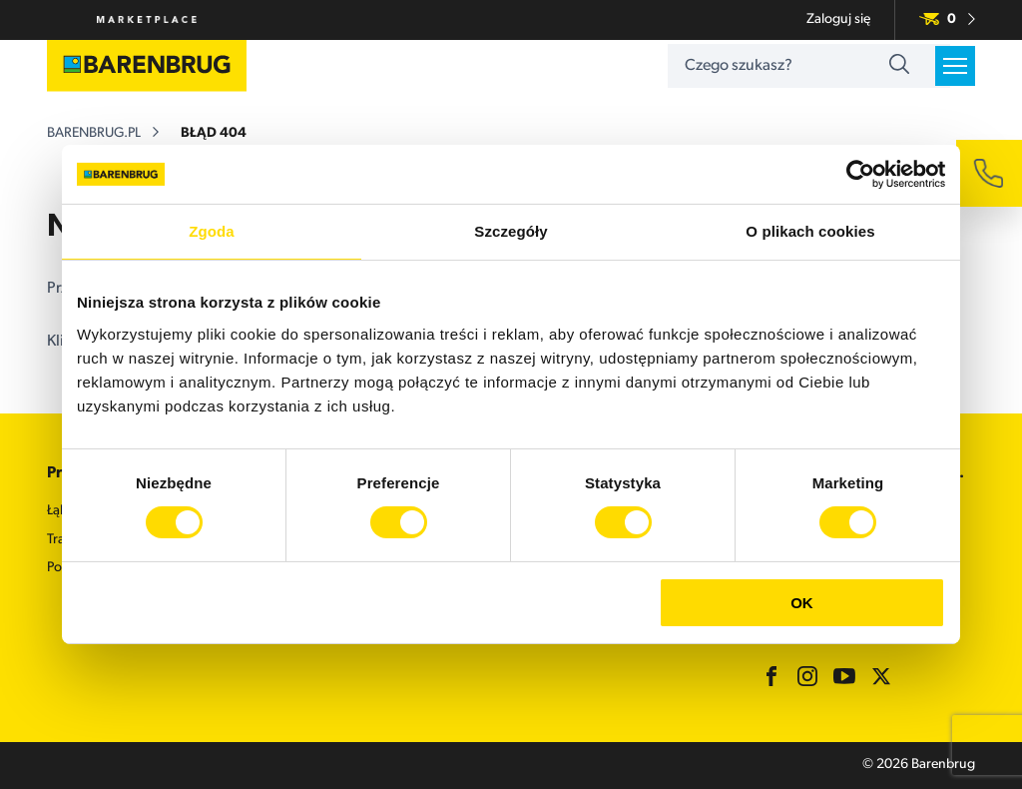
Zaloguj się (838, 19)
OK (801, 602)
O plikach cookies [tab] (810, 232)
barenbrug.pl (94, 134)
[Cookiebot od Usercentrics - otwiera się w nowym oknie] (857, 175)
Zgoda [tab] (212, 232)
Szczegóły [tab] (510, 232)
